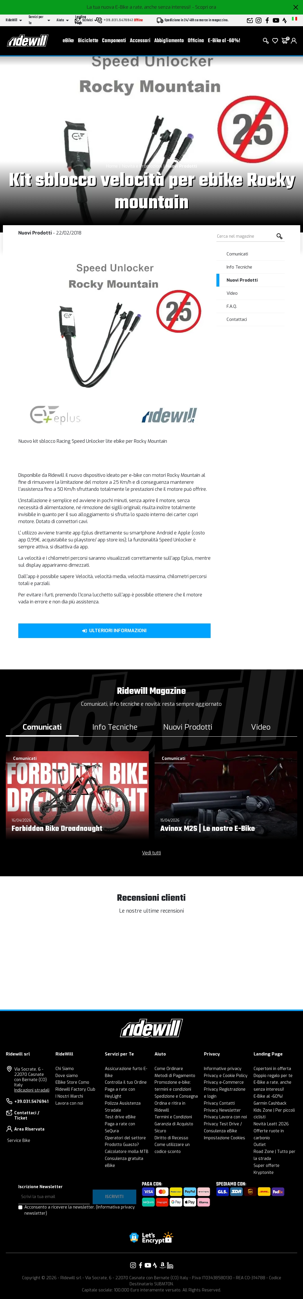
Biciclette (88, 41)
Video (232, 293)
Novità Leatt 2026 (271, 1124)
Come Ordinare (169, 1068)
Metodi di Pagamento (175, 1075)
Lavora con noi (69, 1103)
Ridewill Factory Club (75, 1089)
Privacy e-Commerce (224, 1082)
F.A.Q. (232, 306)
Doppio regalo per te (273, 1075)
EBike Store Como (72, 1082)
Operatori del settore (125, 1138)
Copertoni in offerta (272, 1068)
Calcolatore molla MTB (126, 1151)
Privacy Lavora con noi (225, 1117)
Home (112, 166)
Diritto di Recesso (171, 1138)
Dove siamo (66, 1075)
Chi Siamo (64, 1068)
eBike (68, 41)
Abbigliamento (169, 41)
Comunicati (237, 254)
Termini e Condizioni (173, 1117)
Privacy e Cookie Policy (226, 1075)
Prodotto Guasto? (122, 1144)
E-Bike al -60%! (224, 41)
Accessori (140, 41)
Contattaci (237, 319)
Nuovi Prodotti (181, 166)
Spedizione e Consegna (176, 1096)
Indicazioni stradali (31, 1090)
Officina (196, 41)
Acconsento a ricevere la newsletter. (79, 1210)
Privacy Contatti (219, 1103)
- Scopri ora (204, 7)
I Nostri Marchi (69, 1096)
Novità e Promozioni (142, 166)
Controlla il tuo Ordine (126, 1082)
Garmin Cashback (270, 1103)
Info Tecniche (239, 267)
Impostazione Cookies (224, 1138)
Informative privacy (222, 1068)
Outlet (260, 1144)
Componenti (114, 41)
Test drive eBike (120, 1117)
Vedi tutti (151, 853)
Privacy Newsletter (222, 1110)
